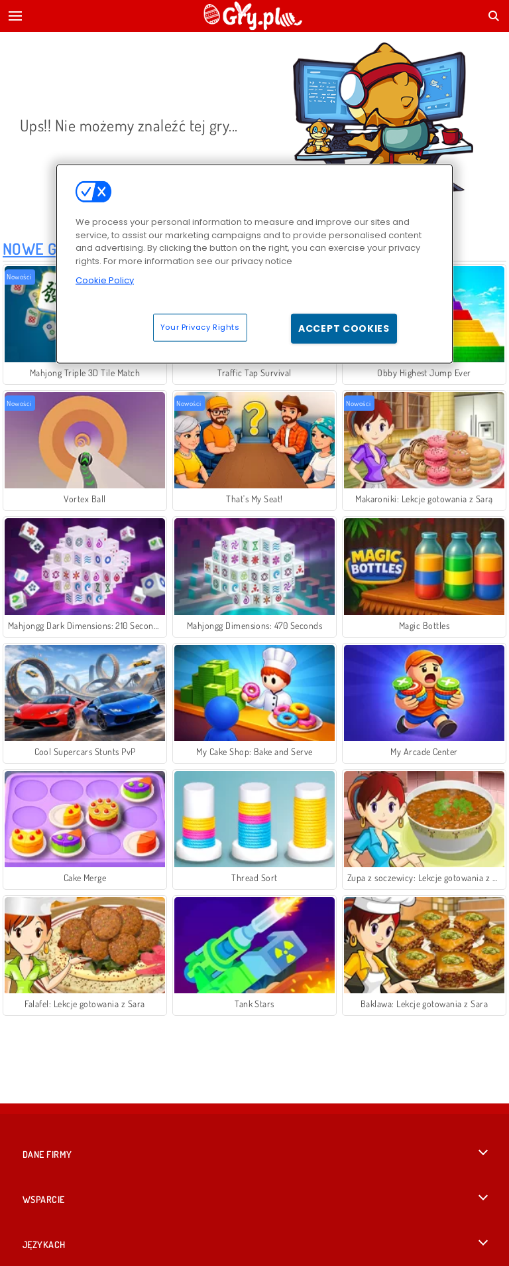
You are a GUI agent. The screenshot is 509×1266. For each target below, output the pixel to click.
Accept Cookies (344, 327)
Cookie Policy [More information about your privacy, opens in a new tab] (105, 280)
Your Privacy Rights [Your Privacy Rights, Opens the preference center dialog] (200, 326)
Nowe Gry (39, 248)
